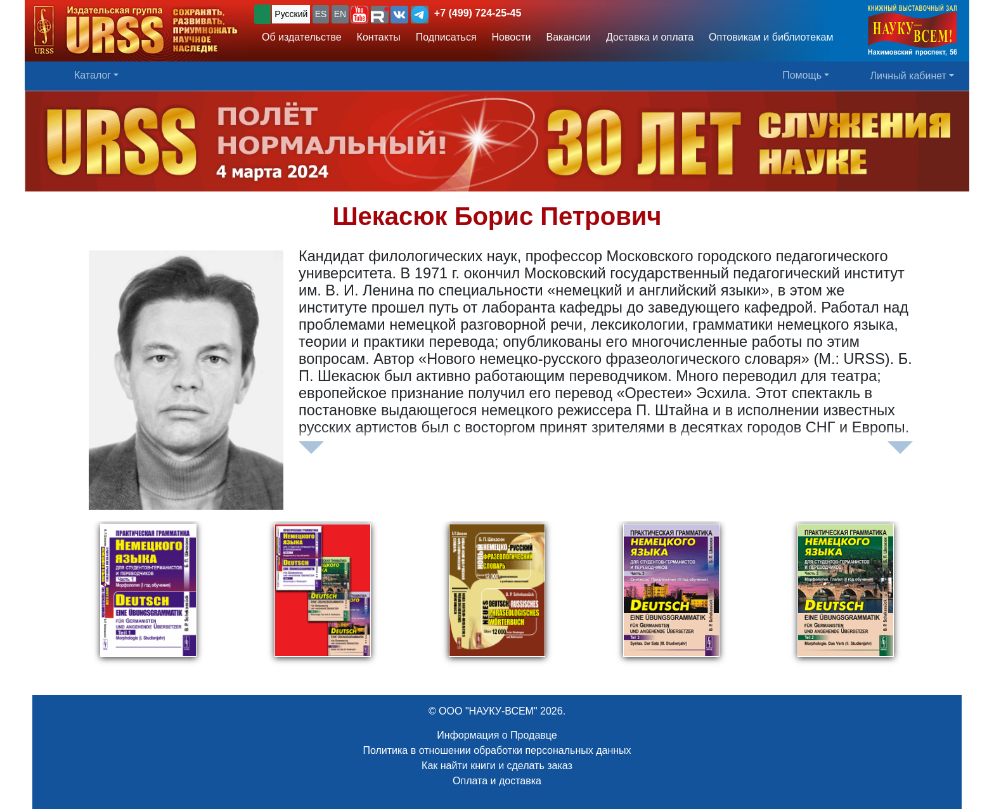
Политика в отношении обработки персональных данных (497, 750)
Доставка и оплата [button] (650, 37)
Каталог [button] (92, 75)
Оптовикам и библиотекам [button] (771, 37)
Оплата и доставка (497, 780)
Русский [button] (290, 14)
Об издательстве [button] (302, 37)
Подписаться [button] (446, 37)
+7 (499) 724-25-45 (477, 13)
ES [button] (321, 14)
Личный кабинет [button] (908, 75)
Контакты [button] (379, 37)
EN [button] (340, 14)
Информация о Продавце (497, 735)
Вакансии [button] (568, 37)
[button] (359, 14)
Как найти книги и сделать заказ (497, 765)
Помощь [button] (802, 75)
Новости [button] (511, 37)
